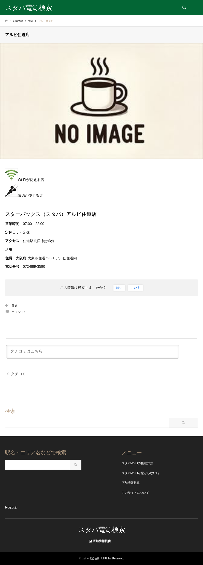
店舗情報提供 (131, 483)
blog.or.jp (11, 507)
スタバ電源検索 (101, 529)
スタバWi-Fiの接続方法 (137, 463)
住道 (15, 305)
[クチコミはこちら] (92, 352)
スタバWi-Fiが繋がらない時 (140, 473)
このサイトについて (135, 493)
